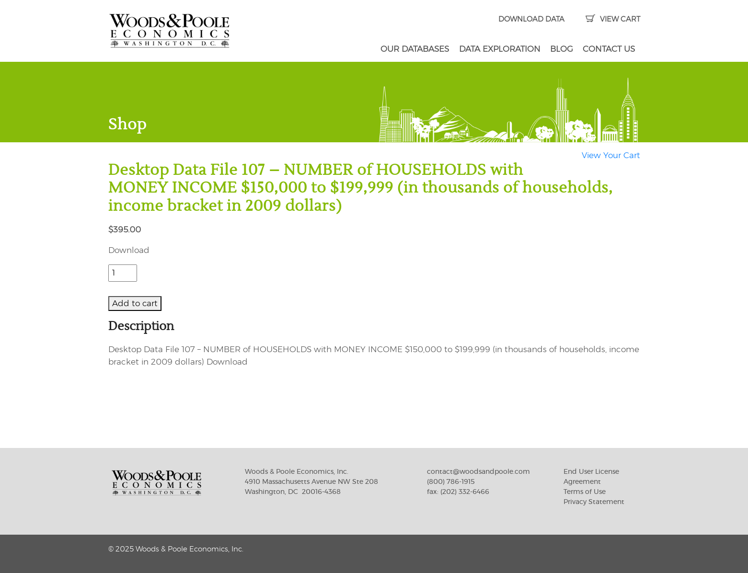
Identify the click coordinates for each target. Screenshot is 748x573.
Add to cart (135, 303)
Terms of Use (585, 492)
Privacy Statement (594, 502)
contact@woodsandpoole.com (478, 472)
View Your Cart (611, 155)
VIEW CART (613, 19)
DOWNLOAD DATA (531, 19)
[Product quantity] (122, 273)
